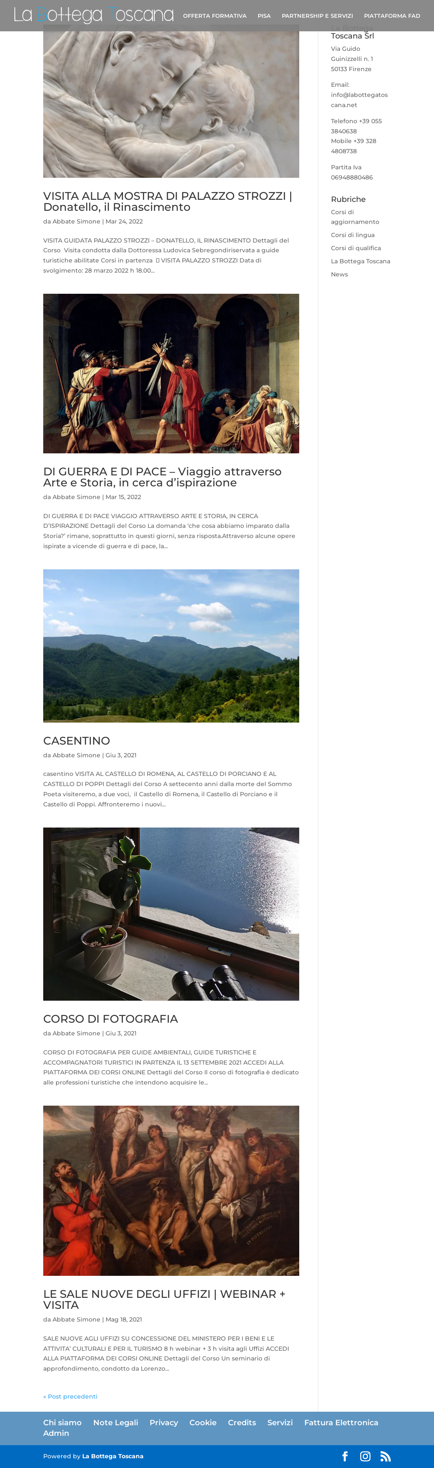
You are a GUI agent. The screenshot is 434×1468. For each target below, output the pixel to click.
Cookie (203, 1422)
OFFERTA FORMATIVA (215, 16)
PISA (264, 16)
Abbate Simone (76, 221)
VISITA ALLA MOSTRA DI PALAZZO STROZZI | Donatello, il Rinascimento (167, 201)
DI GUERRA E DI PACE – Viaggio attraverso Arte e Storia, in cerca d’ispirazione (162, 477)
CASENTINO (76, 741)
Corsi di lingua (353, 235)
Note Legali (115, 1422)
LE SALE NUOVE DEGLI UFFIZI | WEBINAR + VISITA (164, 1299)
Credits (242, 1422)
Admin (56, 1433)
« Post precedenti (70, 1396)
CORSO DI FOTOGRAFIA (110, 1019)
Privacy (164, 1422)
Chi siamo (62, 1422)
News (339, 274)
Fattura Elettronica (341, 1422)
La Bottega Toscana (360, 261)
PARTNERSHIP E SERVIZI (317, 16)
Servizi (280, 1422)
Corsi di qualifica (356, 248)
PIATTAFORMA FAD (392, 16)
